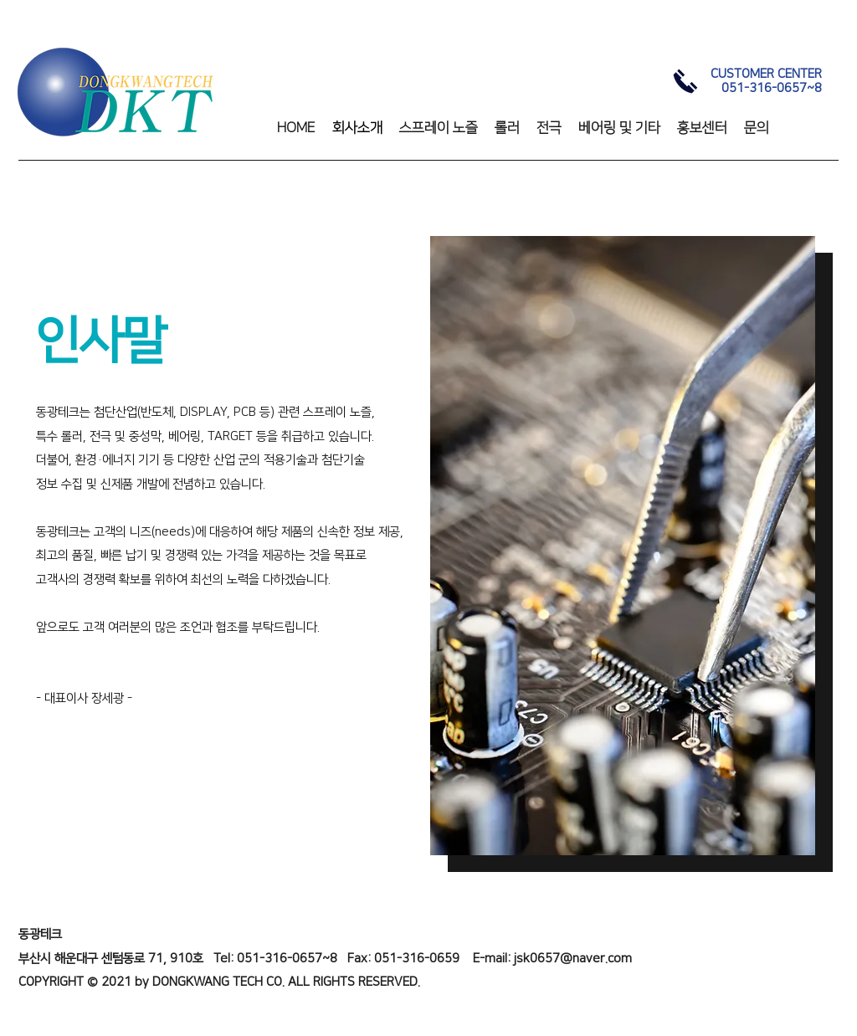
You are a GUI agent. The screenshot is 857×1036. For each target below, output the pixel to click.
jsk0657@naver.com (573, 958)
